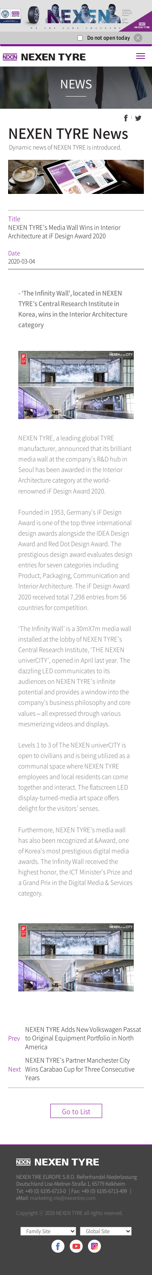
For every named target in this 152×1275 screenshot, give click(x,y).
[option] (76, 16)
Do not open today (108, 37)
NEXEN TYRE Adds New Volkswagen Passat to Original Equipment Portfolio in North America (83, 1038)
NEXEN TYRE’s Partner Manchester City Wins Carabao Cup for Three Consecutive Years (80, 1069)
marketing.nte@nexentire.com (63, 1198)
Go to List (76, 1111)
